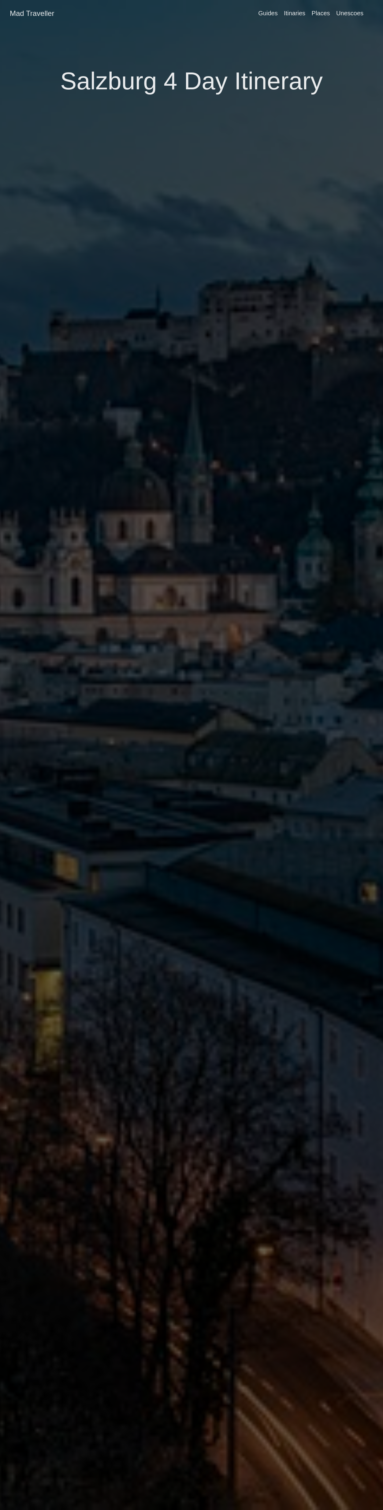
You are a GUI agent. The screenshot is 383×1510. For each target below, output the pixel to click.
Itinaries (294, 13)
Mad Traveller (32, 13)
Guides (267, 13)
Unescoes (349, 13)
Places (321, 13)
